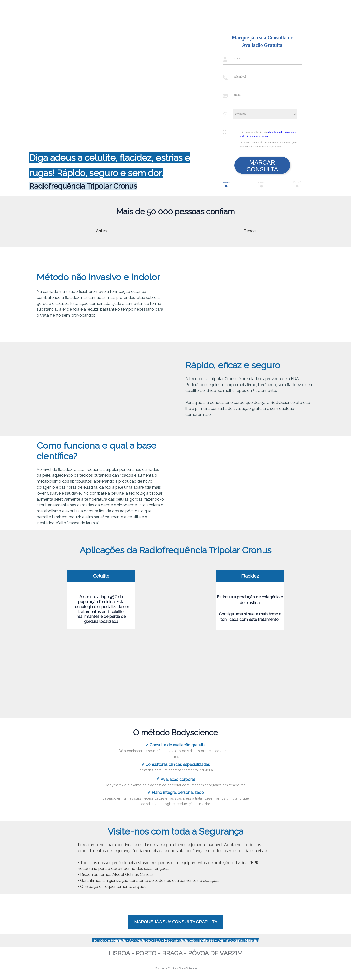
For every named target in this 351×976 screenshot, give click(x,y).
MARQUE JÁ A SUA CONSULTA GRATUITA (175, 922)
